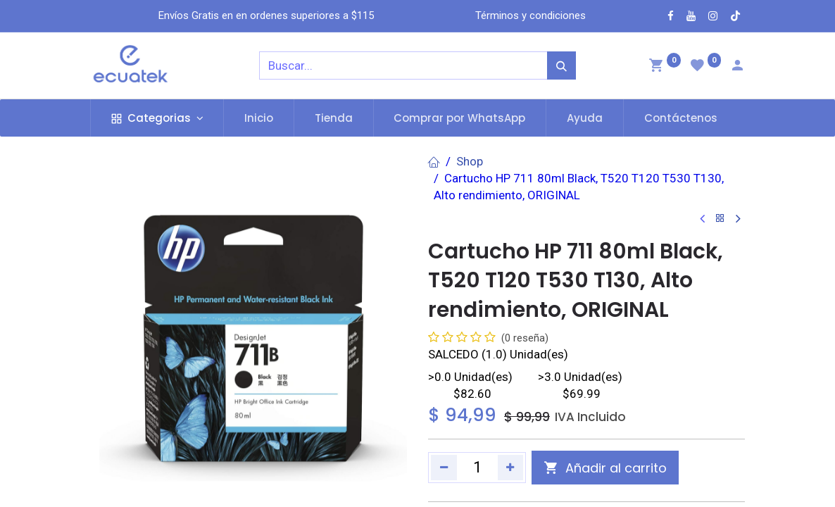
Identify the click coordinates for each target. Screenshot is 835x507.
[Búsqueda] (561, 65)
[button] (605, 467)
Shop (469, 161)
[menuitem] (259, 118)
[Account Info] (737, 67)
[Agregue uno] (511, 467)
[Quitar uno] (444, 467)
